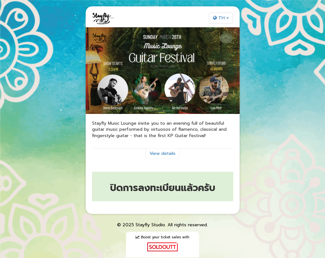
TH (221, 18)
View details (162, 153)
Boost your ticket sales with (162, 243)
